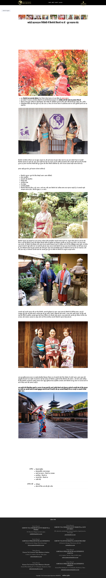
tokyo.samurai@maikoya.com (70, 557)
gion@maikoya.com (70, 535)
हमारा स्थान (65, 98)
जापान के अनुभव (6, 10)
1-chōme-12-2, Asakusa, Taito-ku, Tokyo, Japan (36, 554)
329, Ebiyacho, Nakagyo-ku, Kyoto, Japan (36, 532)
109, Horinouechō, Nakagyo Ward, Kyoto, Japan (36, 543)
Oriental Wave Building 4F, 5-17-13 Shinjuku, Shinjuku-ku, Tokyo (36, 566)
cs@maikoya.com (70, 545)
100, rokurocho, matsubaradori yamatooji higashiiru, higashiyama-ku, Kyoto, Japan (70, 531)
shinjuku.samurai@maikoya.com (70, 570)
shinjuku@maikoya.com (36, 569)
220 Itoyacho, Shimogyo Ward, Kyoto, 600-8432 (70, 543)
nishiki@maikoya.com (36, 534)
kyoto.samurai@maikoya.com (36, 545)
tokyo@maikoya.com (36, 556)
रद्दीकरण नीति (53, 519)
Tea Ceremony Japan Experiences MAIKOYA (51, 575)
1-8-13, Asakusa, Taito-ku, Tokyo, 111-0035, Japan (70, 555)
